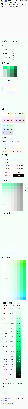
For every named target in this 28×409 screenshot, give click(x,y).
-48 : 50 (18, 343)
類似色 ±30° (7, 159)
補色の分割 (7, 172)
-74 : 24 (18, 361)
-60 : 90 (5, 321)
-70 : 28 (18, 359)
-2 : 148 (5, 336)
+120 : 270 (5, 366)
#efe (20, 113)
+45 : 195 (5, 354)
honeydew (5, 148)
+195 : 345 (5, 379)
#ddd (11, 132)
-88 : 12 (12, 369)
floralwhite (5, 151)
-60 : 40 (12, 351)
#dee (8, 129)
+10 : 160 (5, 346)
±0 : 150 (5, 338)
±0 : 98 (18, 308)
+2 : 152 (5, 341)
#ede (20, 120)
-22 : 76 (18, 326)
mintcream (5, 141)
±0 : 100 (12, 305)
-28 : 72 (12, 328)
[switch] (6, 1)
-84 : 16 (12, 366)
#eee (20, 117)
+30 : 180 (5, 351)
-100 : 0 (12, 377)
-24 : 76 (12, 326)
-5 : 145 (5, 333)
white (12, 144)
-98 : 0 (18, 377)
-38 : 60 (18, 336)
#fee (8, 117)
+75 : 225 (5, 359)
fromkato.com (5, 398)
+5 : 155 (5, 343)
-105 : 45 (5, 313)
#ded (11, 129)
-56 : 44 (12, 349)
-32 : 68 (12, 331)
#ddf (4, 132)
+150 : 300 (5, 371)
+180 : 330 (5, 377)
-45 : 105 (5, 323)
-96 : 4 (11, 374)
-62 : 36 (18, 354)
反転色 (18, 175)
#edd (23, 120)
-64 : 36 (12, 354)
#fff (4, 113)
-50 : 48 (18, 346)
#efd (23, 113)
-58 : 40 (18, 351)
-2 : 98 (11, 308)
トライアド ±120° (19, 165)
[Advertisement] (14, 23)
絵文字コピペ (11, 403)
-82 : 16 (18, 366)
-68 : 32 (12, 356)
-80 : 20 (12, 364)
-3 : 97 (11, 310)
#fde (8, 120)
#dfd (11, 125)
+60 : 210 (5, 356)
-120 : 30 (5, 310)
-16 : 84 (12, 321)
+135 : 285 (5, 369)
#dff (4, 125)
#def (4, 129)
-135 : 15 (5, 308)
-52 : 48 (12, 346)
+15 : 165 (5, 349)
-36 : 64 (12, 333)
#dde (8, 132)
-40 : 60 (12, 336)
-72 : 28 (12, 359)
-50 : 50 (12, 343)
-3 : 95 (18, 313)
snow (20, 144)
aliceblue (5, 144)
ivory (20, 148)
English (4, 400)
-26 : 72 (18, 328)
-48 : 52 (12, 341)
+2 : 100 (18, 305)
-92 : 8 (11, 371)
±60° (19, 159)
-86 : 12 (18, 369)
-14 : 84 (18, 321)
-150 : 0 (5, 305)
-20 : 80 (12, 323)
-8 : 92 (11, 315)
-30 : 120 (5, 326)
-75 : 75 (5, 318)
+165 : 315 (5, 374)
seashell (12, 151)
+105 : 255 (5, 364)
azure (12, 141)
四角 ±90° (7, 165)
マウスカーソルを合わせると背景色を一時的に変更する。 (17, 1)
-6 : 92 (18, 315)
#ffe (8, 113)
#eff (16, 113)
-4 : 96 (11, 313)
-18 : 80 (18, 323)
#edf (16, 120)
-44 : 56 (12, 338)
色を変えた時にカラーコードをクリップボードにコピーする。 (17, 5)
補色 (19, 172)
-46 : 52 (18, 341)
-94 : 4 (18, 374)
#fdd (11, 120)
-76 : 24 (12, 361)
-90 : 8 (18, 371)
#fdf (4, 120)
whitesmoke (12, 148)
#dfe (8, 125)
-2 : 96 (18, 310)
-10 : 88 (18, 318)
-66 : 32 (18, 356)
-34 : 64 (18, 333)
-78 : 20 (18, 364)
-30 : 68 (18, 331)
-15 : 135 (5, 328)
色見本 (3, 403)
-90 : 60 (5, 315)
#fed (11, 117)
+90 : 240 (5, 361)
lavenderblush (20, 151)
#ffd (11, 113)
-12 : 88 (12, 318)
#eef (16, 117)
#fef (4, 117)
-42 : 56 (18, 338)
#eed (23, 117)
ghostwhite (19, 141)
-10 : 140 (5, 331)
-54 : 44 (18, 349)
